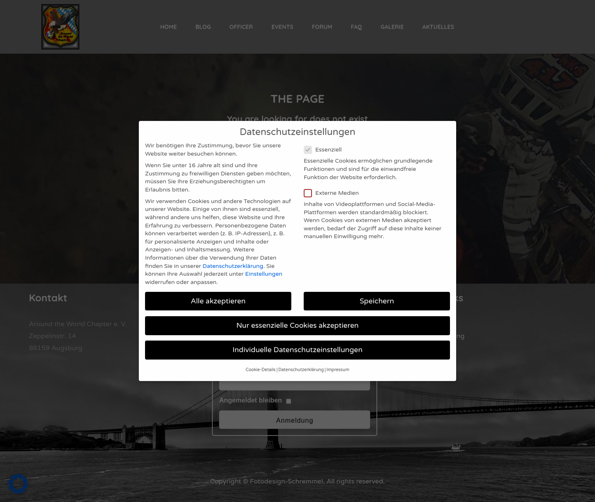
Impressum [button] (337, 358)
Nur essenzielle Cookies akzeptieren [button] (297, 313)
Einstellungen (263, 261)
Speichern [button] (376, 289)
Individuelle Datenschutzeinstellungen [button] (298, 338)
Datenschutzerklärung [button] (301, 358)
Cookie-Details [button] (261, 358)
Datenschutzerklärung (232, 254)
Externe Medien (334, 181)
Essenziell (325, 138)
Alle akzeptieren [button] (217, 289)
